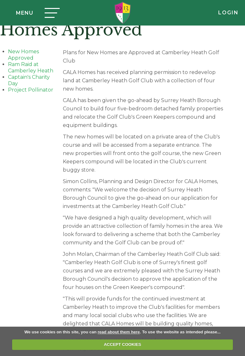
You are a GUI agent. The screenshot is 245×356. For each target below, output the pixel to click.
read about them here (119, 332)
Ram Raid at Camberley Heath (30, 67)
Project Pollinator (30, 90)
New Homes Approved (23, 54)
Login (228, 13)
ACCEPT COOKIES (122, 344)
